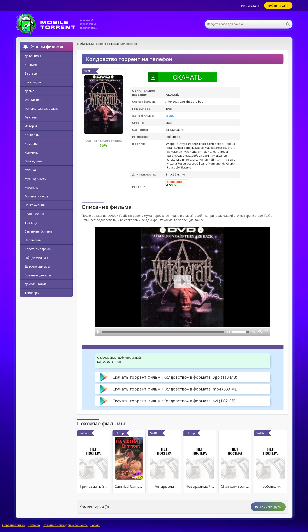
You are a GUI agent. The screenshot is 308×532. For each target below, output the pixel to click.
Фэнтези (31, 117)
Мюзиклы (32, 187)
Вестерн (31, 73)
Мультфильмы (35, 179)
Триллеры (32, 293)
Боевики (31, 65)
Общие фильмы (36, 258)
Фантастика (33, 100)
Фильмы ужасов (36, 196)
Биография (33, 82)
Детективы (33, 56)
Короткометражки (38, 249)
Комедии (31, 144)
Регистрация (250, 5)
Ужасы (169, 116)
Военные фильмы (38, 275)
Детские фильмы (37, 266)
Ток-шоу (31, 222)
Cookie (95, 525)
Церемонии (33, 240)
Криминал (32, 152)
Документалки (35, 284)
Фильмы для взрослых (41, 108)
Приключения (35, 205)
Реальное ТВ (34, 214)
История (31, 126)
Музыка (30, 170)
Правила (34, 525)
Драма (29, 91)
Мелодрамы (33, 161)
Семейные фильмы (39, 231)
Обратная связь (13, 525)
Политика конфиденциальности (65, 525)
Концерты (32, 135)
